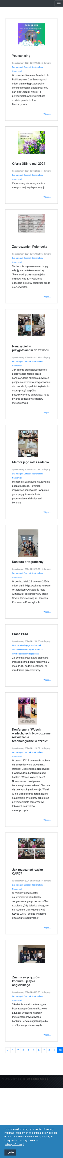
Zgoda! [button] (10, 1152)
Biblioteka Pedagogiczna (24, 627)
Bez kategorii (20, 135)
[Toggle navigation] (58, 3)
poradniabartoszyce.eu (35, 1078)
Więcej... (45, 175)
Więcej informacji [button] (14, 1144)
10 (56, 971)
